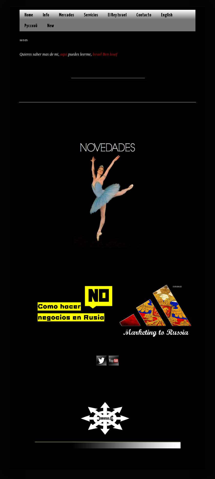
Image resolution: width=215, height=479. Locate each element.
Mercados (66, 15)
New (50, 25)
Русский (30, 25)
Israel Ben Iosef (105, 54)
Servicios (91, 15)
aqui (63, 54)
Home (28, 15)
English (166, 15)
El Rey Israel (117, 15)
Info (46, 15)
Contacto (143, 15)
